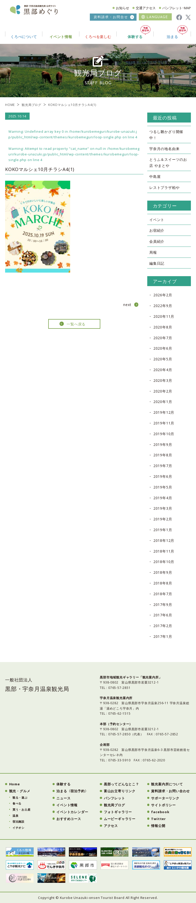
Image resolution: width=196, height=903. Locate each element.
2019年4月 (162, 497)
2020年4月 (162, 369)
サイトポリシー (163, 805)
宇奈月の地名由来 (164, 148)
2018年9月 (162, 572)
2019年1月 (162, 529)
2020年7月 (162, 337)
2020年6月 (162, 348)
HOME (10, 105)
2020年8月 (162, 327)
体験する (139, 32)
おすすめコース (68, 818)
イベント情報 (67, 805)
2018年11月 (163, 551)
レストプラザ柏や (164, 187)
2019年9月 (162, 444)
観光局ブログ (31, 105)
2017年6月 (162, 615)
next (127, 304)
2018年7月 (162, 593)
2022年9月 (162, 305)
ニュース (63, 798)
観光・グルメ (19, 791)
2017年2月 (162, 625)
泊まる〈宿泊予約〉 (72, 791)
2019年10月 (163, 433)
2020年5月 (162, 359)
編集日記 (156, 263)
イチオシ (18, 827)
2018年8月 (162, 583)
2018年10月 (163, 561)
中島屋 (155, 176)
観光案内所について (167, 784)
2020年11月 (163, 316)
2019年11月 (163, 423)
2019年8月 (162, 455)
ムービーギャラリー (120, 818)
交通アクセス (146, 8)
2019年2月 (162, 519)
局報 (153, 252)
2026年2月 (162, 294)
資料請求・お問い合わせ (170, 791)
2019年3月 (162, 508)
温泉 (16, 815)
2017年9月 (162, 604)
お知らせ (122, 8)
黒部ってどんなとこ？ (121, 784)
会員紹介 (156, 241)
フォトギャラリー (118, 812)
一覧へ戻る (76, 324)
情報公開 (158, 825)
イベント (156, 219)
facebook (160, 812)
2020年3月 (162, 380)
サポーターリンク (165, 798)
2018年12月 (163, 540)
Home (14, 784)
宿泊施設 (18, 821)
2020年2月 (162, 391)
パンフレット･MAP (176, 8)
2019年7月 (162, 465)
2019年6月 (162, 476)
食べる (17, 803)
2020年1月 (162, 401)
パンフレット (114, 798)
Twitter (158, 818)
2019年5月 (162, 487)
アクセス (111, 825)
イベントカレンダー (72, 812)
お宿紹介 (156, 230)
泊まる (177, 32)
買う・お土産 (22, 809)
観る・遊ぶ (20, 797)
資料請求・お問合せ (111, 17)
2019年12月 (163, 412)
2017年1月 (162, 636)
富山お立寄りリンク (120, 791)
